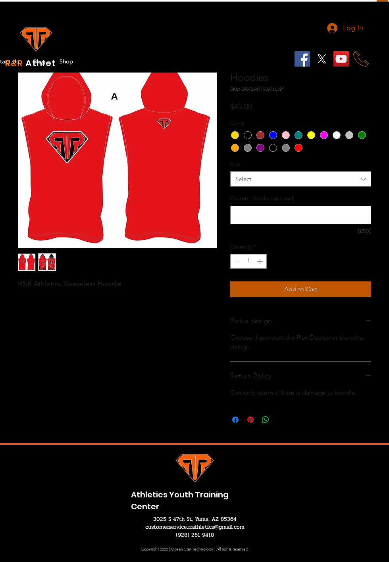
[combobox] (300, 179)
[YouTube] (341, 59)
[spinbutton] (248, 261)
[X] (321, 59)
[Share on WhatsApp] (265, 419)
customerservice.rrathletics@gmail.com (195, 527)
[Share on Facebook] (235, 419)
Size (235, 164)
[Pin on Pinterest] (250, 419)
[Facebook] (302, 59)
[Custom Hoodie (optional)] (301, 215)
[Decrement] (236, 261)
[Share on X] (280, 419)
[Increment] (261, 261)
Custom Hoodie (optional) (262, 198)
